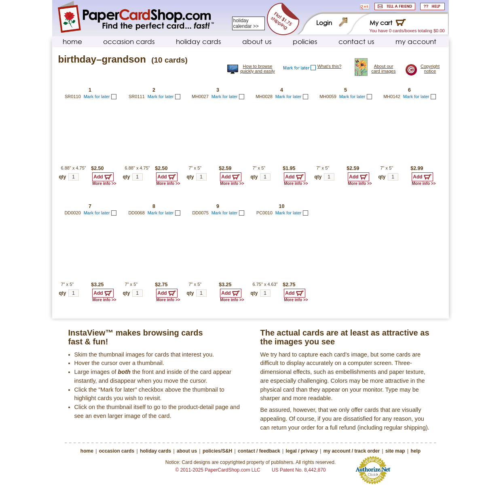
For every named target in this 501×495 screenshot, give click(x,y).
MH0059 (327, 96)
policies (305, 41)
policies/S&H (217, 451)
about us (257, 41)
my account (415, 41)
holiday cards (198, 41)
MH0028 (264, 96)
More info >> (104, 183)
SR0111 (137, 96)
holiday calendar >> (246, 23)
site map (395, 451)
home (72, 41)
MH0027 (200, 96)
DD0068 (136, 212)
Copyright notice (430, 68)
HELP (432, 6)
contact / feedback (259, 451)
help (415, 451)
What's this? (329, 66)
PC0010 (264, 212)
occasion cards (129, 41)
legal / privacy (302, 451)
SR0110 (73, 96)
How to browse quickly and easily (257, 68)
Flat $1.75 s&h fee (282, 19)
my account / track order (351, 451)
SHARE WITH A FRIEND (394, 6)
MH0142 (391, 96)
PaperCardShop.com (136, 17)
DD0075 (200, 212)
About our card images (384, 68)
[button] (365, 7)
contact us (356, 41)
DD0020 (72, 212)
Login (324, 23)
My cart (381, 23)
